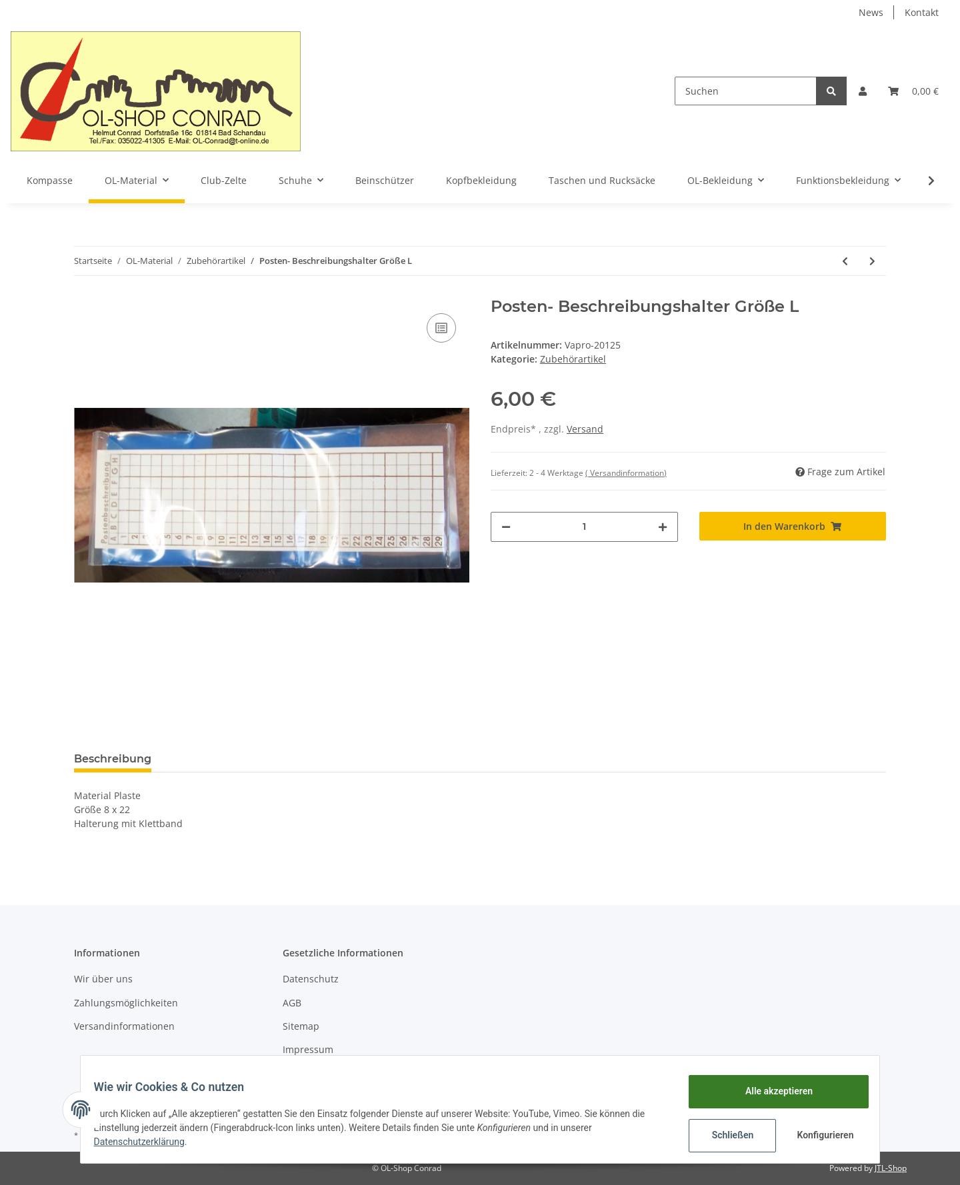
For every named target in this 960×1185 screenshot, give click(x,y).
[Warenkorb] (913, 91)
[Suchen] (746, 91)
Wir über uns (103, 978)
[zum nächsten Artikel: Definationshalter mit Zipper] (872, 261)
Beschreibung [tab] (112, 758)
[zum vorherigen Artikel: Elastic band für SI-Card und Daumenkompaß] (845, 261)
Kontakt (922, 12)
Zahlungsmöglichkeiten (126, 1002)
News (871, 12)
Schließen (724, 1135)
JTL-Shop (891, 1168)
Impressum (308, 1049)
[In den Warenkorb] (793, 526)
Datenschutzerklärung (147, 1141)
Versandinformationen (124, 1026)
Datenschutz (311, 978)
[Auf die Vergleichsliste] (441, 328)
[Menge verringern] (506, 527)
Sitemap (301, 1026)
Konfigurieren (818, 1135)
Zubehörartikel (573, 359)
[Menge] (584, 527)
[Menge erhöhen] (662, 527)
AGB (292, 1002)
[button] (862, 91)
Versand (585, 429)
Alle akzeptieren (770, 1091)
